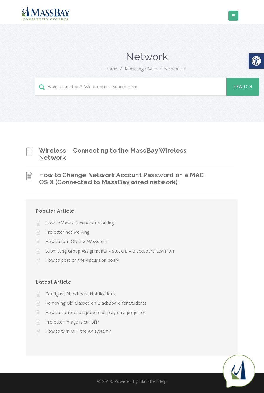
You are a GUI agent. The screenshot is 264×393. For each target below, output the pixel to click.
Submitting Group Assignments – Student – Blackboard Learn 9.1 (110, 251)
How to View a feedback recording (79, 223)
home (111, 69)
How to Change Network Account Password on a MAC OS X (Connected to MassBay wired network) (121, 178)
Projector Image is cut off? (72, 322)
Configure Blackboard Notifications (80, 294)
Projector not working (67, 232)
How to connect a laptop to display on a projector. (95, 312)
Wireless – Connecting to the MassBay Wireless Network (113, 154)
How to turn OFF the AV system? (78, 331)
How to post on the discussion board (82, 260)
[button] (256, 61)
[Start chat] (239, 371)
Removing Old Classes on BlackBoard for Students (95, 303)
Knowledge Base (141, 69)
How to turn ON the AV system (76, 241)
